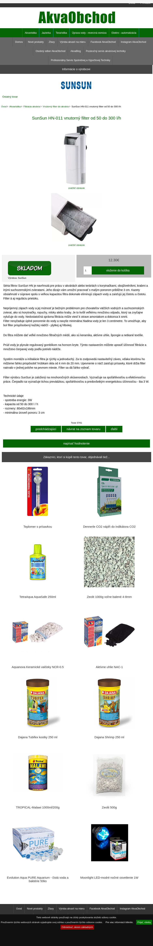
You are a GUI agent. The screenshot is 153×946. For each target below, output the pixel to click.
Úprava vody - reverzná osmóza (89, 32)
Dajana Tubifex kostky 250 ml (37, 737)
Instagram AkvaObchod (133, 42)
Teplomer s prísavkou (37, 526)
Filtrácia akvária (32, 106)
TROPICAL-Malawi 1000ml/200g (37, 807)
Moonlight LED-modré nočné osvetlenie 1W (109, 877)
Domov (19, 42)
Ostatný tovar (10, 96)
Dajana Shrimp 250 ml (109, 737)
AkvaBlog (75, 51)
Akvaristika (15, 106)
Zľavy (52, 42)
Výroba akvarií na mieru (73, 42)
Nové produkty (36, 42)
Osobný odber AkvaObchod (51, 51)
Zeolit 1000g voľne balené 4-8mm (109, 596)
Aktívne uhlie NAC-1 (109, 667)
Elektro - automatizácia (124, 32)
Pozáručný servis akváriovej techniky (106, 51)
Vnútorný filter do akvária (56, 106)
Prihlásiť (145, 2)
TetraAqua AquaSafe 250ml (37, 596)
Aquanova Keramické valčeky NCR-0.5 (38, 667)
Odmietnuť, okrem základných (77, 927)
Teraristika (61, 32)
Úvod (131, 2)
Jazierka (46, 32)
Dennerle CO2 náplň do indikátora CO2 (109, 526)
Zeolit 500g (109, 807)
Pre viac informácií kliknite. (119, 922)
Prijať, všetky (144, 922)
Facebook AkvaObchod (103, 42)
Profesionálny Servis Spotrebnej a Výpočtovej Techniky (80, 60)
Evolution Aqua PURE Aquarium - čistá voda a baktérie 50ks (37, 879)
